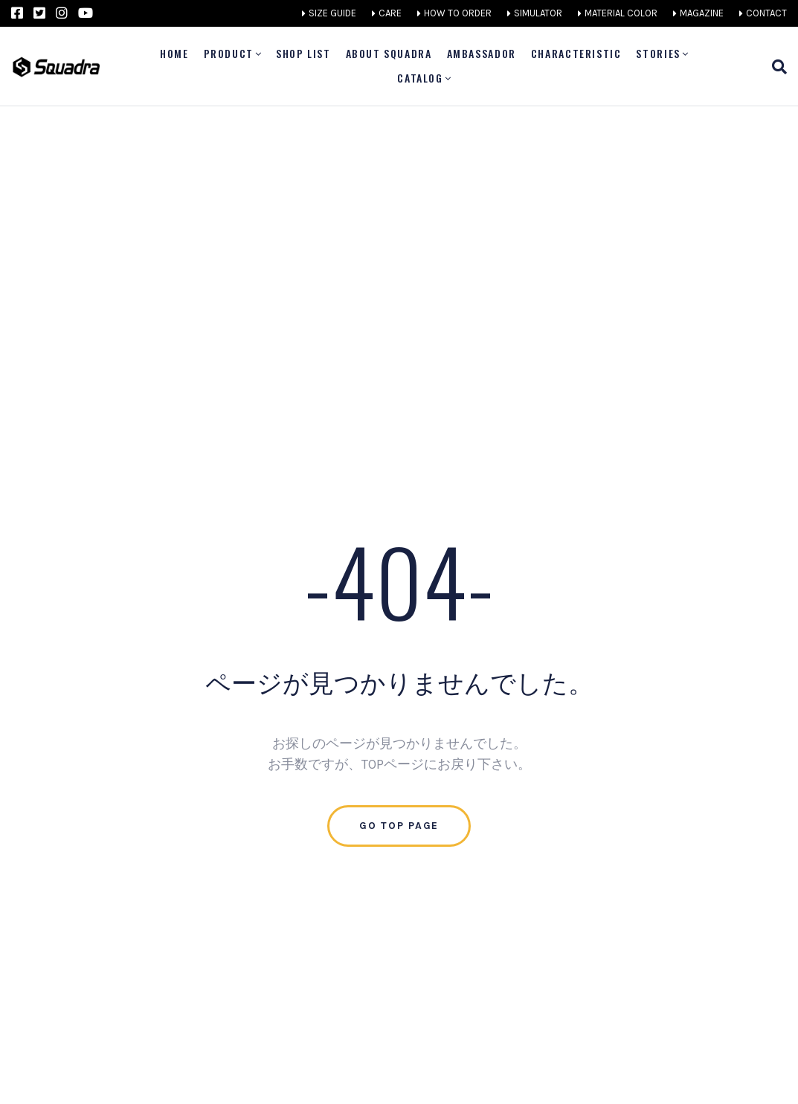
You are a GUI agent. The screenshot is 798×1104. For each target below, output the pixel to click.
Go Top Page (399, 825)
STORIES (658, 53)
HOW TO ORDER (458, 13)
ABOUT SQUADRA (389, 53)
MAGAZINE (702, 13)
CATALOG (420, 77)
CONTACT (766, 13)
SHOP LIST (303, 53)
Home (174, 53)
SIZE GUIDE (332, 13)
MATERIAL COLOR (621, 13)
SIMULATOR (538, 13)
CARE (390, 13)
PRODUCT (229, 53)
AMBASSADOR (481, 53)
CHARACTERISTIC (576, 53)
